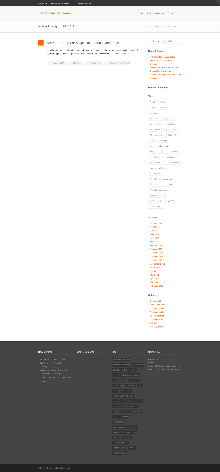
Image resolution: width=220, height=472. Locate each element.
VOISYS (126, 63)
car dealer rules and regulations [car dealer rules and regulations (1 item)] (163, 124)
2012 (168, 26)
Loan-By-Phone (157, 308)
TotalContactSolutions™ (56, 13)
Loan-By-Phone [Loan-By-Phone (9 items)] (171, 163)
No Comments (95, 63)
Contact (170, 13)
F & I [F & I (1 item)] (152, 141)
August (174, 26)
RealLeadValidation (155, 13)
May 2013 (154, 234)
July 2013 (154, 227)
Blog (141, 13)
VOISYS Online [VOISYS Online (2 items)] (156, 207)
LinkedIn (173, 3)
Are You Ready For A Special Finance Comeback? (84, 43)
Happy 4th (154, 78)
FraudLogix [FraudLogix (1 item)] (163, 141)
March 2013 (155, 242)
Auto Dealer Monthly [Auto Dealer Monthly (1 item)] (158, 102)
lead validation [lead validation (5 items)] (168, 157)
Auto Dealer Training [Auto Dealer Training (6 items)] (158, 108)
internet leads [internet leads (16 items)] (155, 152)
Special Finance (116, 63)
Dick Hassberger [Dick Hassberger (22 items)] (156, 135)
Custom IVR (155, 301)
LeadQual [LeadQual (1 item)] (154, 157)
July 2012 (154, 271)
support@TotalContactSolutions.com (77, 3)
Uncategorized (156, 319)
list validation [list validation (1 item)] (155, 163)
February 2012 (156, 286)
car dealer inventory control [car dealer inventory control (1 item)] (161, 119)
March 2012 (155, 282)
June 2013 (154, 231)
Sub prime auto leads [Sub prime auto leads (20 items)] (158, 190)
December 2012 (157, 253)
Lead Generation (157, 305)
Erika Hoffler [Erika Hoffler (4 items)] (173, 135)
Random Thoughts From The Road (165, 74)
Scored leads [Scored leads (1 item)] (155, 174)
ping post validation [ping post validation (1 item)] (158, 168)
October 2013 (156, 223)
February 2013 (156, 245)
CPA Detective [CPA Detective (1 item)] (155, 130)
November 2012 (157, 256)
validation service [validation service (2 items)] (157, 196)
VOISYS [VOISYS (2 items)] (169, 201)
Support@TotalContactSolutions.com (164, 366)
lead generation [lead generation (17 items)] (172, 152)
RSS (179, 3)
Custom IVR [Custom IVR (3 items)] (171, 130)
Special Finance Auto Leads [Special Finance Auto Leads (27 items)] (161, 185)
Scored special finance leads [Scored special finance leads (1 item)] (161, 179)
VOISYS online (156, 327)
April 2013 (154, 238)
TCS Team (77, 63)
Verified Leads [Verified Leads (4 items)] (155, 201)
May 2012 (154, 275)
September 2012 (157, 264)
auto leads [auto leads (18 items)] (154, 113)
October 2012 (156, 260)
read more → (126, 53)
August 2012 (155, 267)
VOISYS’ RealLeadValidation (162, 57)
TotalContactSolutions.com (168, 369)
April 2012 (154, 278)
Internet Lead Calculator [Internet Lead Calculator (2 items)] (159, 146)
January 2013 (156, 249)
